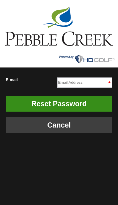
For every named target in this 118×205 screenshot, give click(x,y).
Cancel (59, 125)
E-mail (59, 81)
